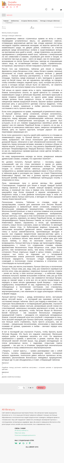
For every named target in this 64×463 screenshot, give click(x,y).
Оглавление (58, 27)
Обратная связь (20, 433)
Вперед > (41, 388)
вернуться (5, 363)
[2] (15, 171)
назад (4, 27)
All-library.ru (8, 409)
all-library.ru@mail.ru (21, 430)
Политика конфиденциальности (25, 435)
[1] (61, 151)
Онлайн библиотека (14, 3)
